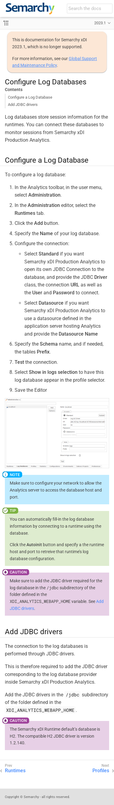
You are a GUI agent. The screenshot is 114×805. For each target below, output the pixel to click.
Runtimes (15, 770)
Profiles (100, 770)
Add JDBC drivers (23, 104)
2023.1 (100, 23)
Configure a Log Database (30, 97)
